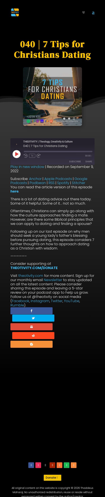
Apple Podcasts (58, 178)
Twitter (57, 300)
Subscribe (75, 161)
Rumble (17, 305)
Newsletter (53, 279)
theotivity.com (30, 275)
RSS (52, 182)
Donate (51, 462)
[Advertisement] (52, 406)
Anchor (35, 178)
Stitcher (78, 182)
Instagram (40, 300)
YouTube (71, 300)
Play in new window (27, 166)
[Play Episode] (16, 154)
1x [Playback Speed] (32, 156)
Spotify (63, 182)
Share (88, 161)
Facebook (20, 300)
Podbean (38, 182)
